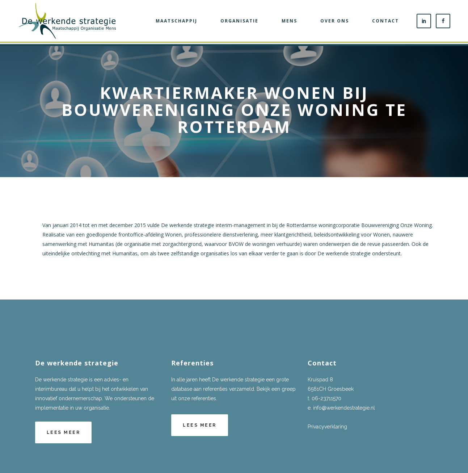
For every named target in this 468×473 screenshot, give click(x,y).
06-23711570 (326, 398)
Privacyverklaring (327, 427)
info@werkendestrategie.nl (344, 408)
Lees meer (63, 432)
